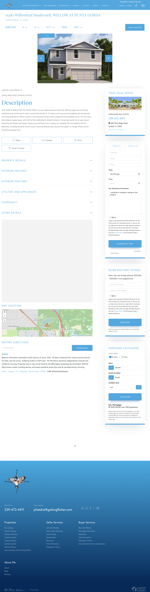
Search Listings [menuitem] (10, 531)
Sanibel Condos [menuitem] (10, 544)
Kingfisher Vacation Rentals (130, 2)
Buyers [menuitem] (76, 5)
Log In (129, 5)
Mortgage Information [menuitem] (87, 531)
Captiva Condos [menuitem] (10, 537)
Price (111, 363)
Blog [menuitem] (6, 571)
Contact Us (112, 129)
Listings (11, 371)
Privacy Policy (118, 233)
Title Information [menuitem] (52, 544)
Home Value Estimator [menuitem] (54, 531)
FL (17, 371)
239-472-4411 (117, 118)
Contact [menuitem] (105, 5)
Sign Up (121, 5)
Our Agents (120, 129)
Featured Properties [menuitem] (31, 5)
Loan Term (113, 353)
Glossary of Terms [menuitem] (53, 547)
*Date (111, 170)
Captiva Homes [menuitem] (10, 540)
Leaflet (73, 335)
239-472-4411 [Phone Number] (14, 509)
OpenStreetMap (81, 335)
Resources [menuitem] (50, 540)
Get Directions (82, 348)
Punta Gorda (33, 371)
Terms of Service (114, 253)
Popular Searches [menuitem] (10, 534)
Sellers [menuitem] (86, 5)
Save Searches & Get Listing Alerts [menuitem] (17, 550)
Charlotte (23, 371)
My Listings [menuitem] (8, 528)
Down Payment (115, 373)
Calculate (125, 397)
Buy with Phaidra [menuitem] (85, 528)
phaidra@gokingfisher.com (53, 509)
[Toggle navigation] (143, 5)
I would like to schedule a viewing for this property (125, 202)
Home (4, 371)
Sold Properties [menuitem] (49, 5)
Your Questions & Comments (119, 188)
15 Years (123, 357)
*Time (111, 179)
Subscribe (125, 322)
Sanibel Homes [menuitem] (10, 547)
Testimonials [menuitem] (51, 537)
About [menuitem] (95, 5)
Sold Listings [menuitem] (51, 534)
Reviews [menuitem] (7, 574)
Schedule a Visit (133, 146)
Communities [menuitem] (64, 5)
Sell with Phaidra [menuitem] (52, 528)
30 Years (114, 357)
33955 (42, 371)
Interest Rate (114, 383)
